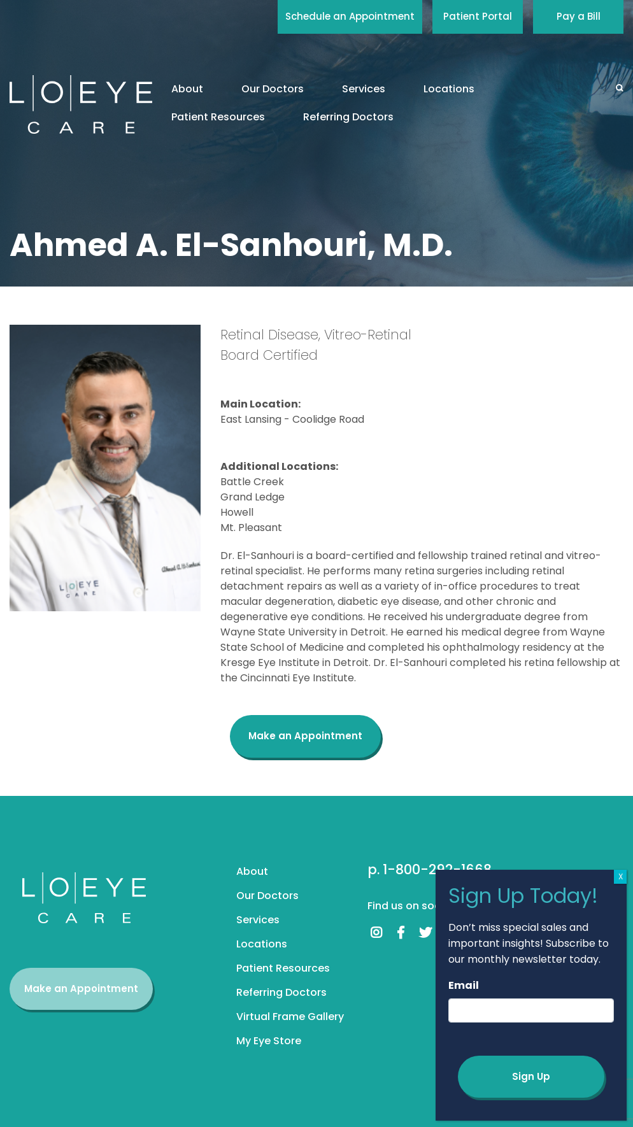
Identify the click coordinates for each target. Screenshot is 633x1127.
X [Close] (620, 876)
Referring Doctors (348, 117)
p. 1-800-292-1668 (429, 869)
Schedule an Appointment (350, 16)
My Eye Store (268, 1040)
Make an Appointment (305, 735)
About (187, 89)
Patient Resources (218, 117)
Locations (448, 89)
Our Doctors (272, 89)
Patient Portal (477, 16)
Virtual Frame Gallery (290, 1016)
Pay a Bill (579, 16)
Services (363, 89)
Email (463, 985)
